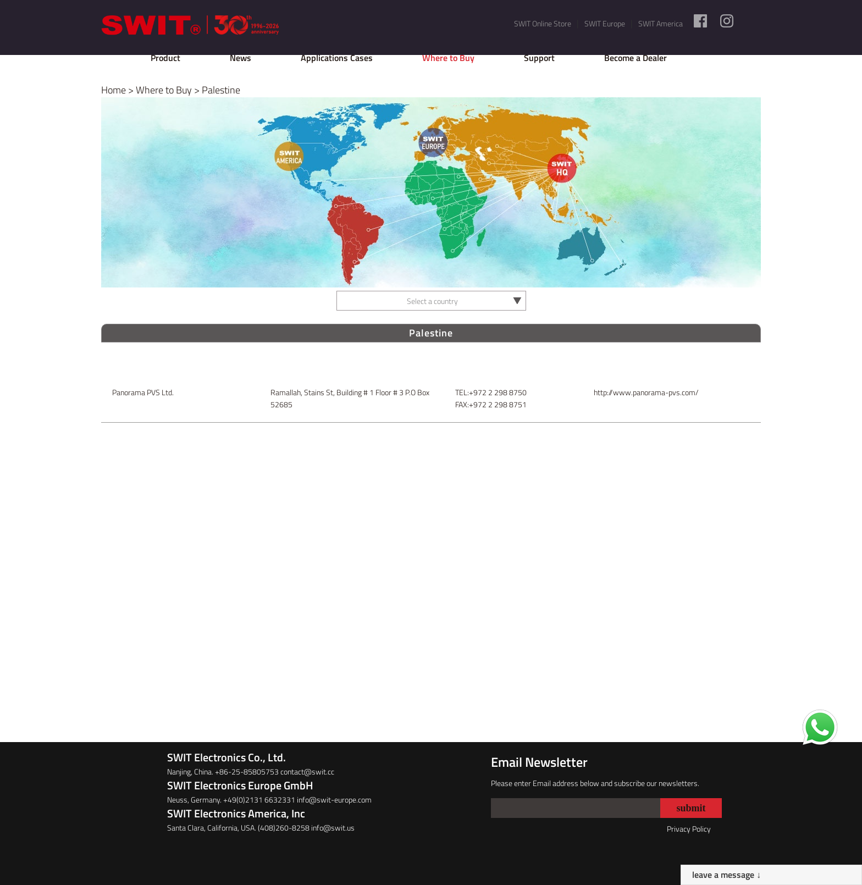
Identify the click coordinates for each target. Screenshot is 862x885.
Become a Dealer (635, 57)
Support (539, 57)
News (240, 57)
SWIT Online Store (542, 23)
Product (165, 57)
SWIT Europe (604, 23)
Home (113, 89)
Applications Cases (337, 57)
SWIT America (660, 23)
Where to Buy (448, 57)
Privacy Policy (689, 828)
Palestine (221, 89)
